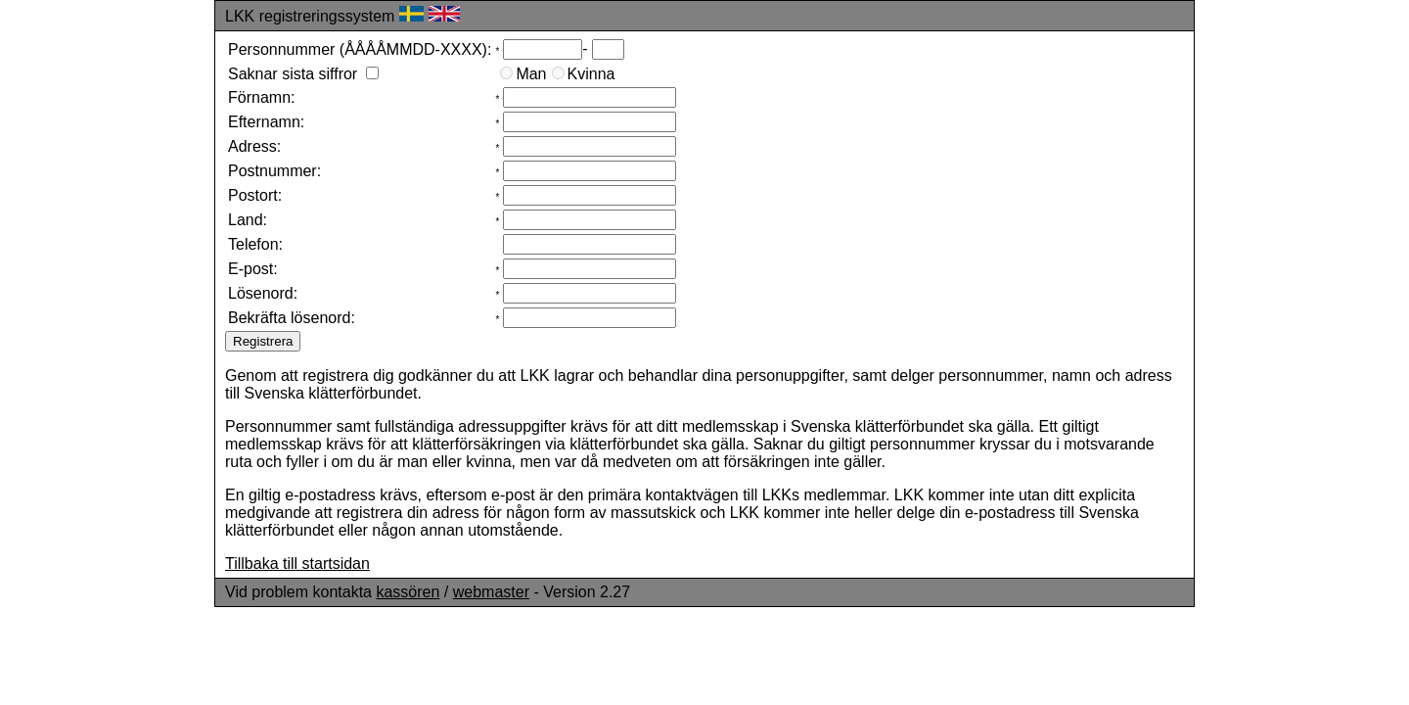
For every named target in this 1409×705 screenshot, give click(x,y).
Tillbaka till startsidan (297, 563)
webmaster (491, 592)
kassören (407, 592)
